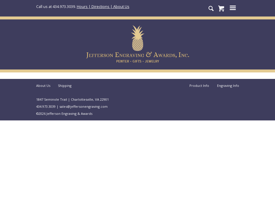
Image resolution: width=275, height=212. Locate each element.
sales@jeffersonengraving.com (83, 106)
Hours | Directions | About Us (103, 6)
